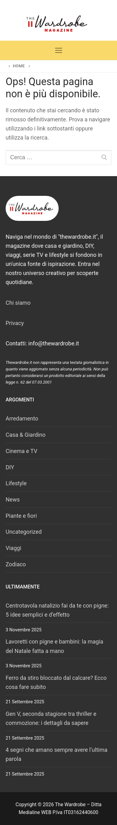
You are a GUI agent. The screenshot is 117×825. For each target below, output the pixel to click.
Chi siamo (18, 302)
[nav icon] (58, 50)
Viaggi (13, 548)
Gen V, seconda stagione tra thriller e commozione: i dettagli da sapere (51, 718)
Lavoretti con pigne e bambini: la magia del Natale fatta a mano (54, 646)
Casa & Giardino (26, 434)
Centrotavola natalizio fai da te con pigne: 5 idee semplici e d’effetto (57, 610)
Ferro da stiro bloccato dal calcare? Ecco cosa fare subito (56, 682)
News (13, 499)
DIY (10, 467)
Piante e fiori (21, 515)
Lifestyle (16, 483)
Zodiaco (16, 564)
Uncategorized (24, 531)
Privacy (15, 323)
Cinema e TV (21, 451)
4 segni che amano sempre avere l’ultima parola (56, 754)
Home (19, 66)
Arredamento (22, 418)
